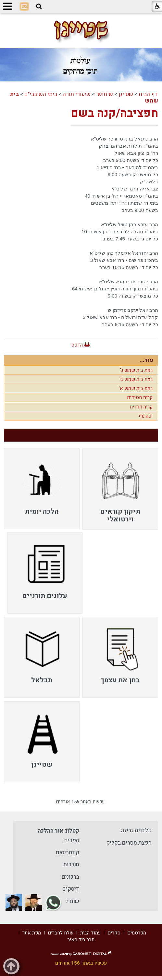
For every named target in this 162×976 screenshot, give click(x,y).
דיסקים (70, 889)
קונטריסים (67, 852)
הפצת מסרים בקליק (129, 843)
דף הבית (148, 94)
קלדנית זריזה (136, 830)
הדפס (77, 344)
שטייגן (125, 94)
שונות (72, 901)
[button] (39, 6)
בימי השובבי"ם (40, 94)
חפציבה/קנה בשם (114, 113)
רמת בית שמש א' (136, 388)
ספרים (71, 840)
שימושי (104, 94)
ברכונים (70, 877)
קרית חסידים (140, 397)
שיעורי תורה (77, 94)
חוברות (71, 864)
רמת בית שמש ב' (136, 379)
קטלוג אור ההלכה (58, 831)
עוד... (146, 360)
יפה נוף (146, 416)
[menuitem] (120, 488)
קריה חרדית (141, 406)
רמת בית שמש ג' (136, 370)
